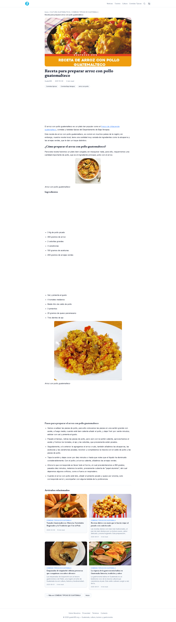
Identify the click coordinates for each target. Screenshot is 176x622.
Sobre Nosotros (74, 613)
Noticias (110, 4)
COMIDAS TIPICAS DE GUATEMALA (85, 12)
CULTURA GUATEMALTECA (60, 12)
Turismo (117, 4)
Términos (95, 613)
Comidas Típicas (135, 4)
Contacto (104, 613)
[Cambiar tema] (149, 4)
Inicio (47, 12)
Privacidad (86, 613)
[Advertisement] (88, 106)
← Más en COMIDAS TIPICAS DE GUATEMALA (63, 595)
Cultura (124, 4)
